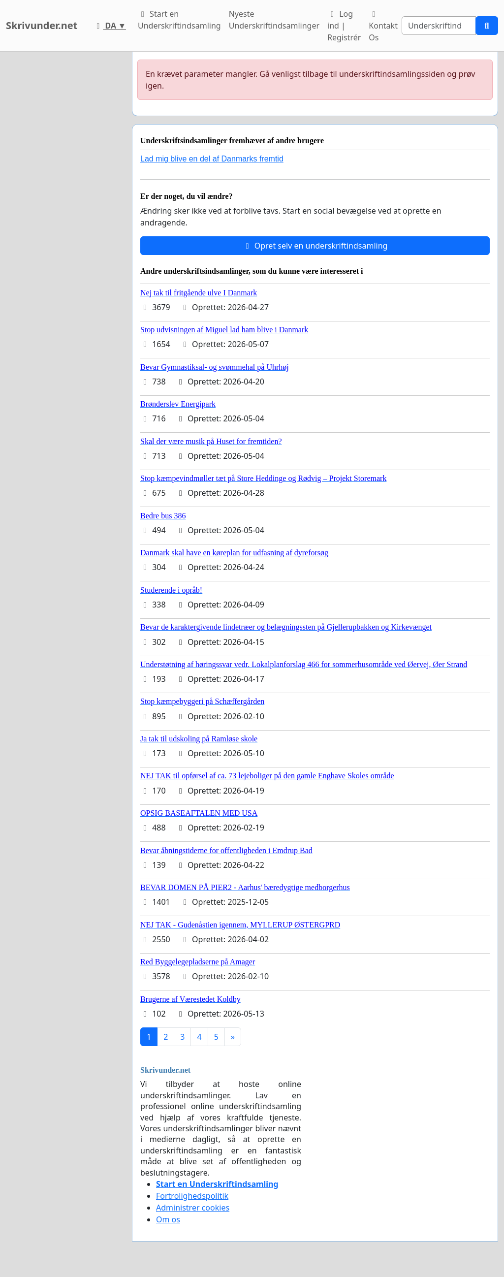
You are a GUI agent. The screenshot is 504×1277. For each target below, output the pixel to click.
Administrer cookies (192, 1207)
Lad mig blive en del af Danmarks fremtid (212, 159)
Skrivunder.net (41, 25)
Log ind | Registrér (344, 25)
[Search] (439, 25)
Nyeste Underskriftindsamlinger (274, 19)
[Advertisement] (63, 199)
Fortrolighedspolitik (192, 1195)
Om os (168, 1219)
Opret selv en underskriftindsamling (315, 245)
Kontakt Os (383, 26)
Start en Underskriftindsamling (179, 19)
